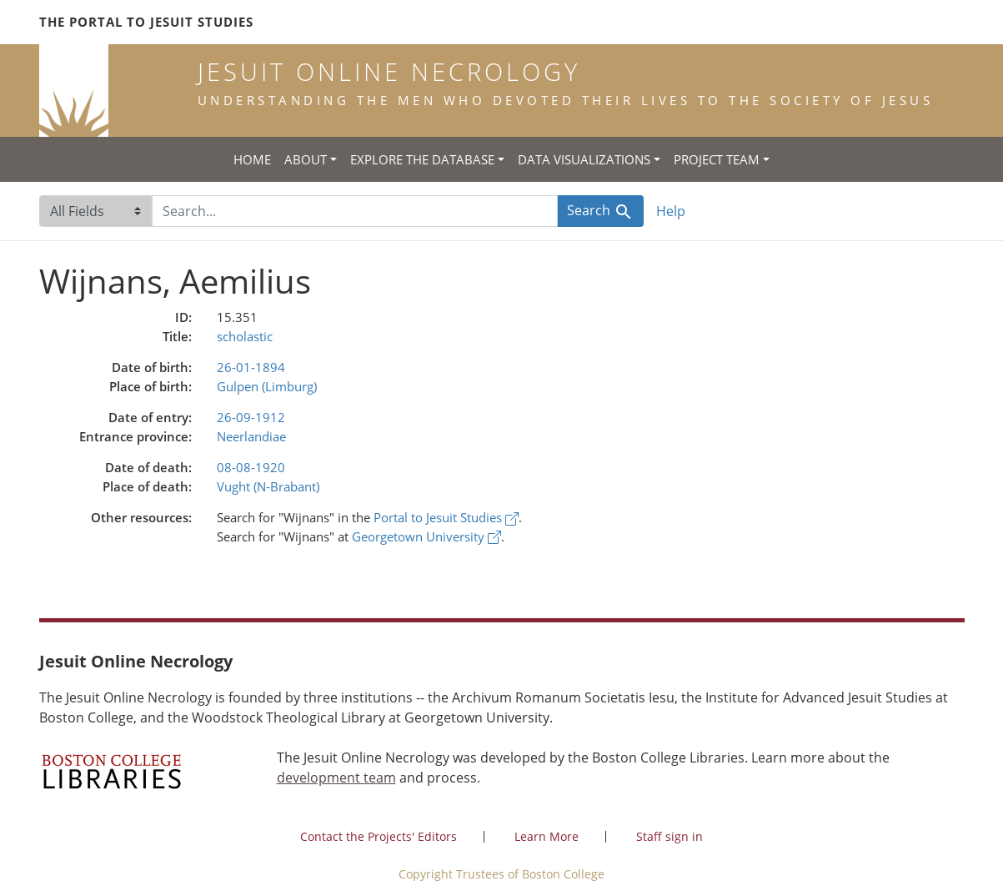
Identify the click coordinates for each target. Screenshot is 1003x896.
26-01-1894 (251, 367)
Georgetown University (426, 536)
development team (336, 777)
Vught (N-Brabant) (268, 486)
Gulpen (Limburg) (267, 386)
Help (670, 211)
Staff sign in (669, 836)
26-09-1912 (251, 417)
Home (252, 159)
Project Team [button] (717, 159)
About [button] (305, 159)
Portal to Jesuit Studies (446, 517)
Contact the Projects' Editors (378, 836)
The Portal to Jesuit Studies (146, 21)
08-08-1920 (251, 467)
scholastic (245, 336)
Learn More (546, 836)
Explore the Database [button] (422, 159)
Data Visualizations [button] (584, 159)
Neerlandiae (251, 436)
